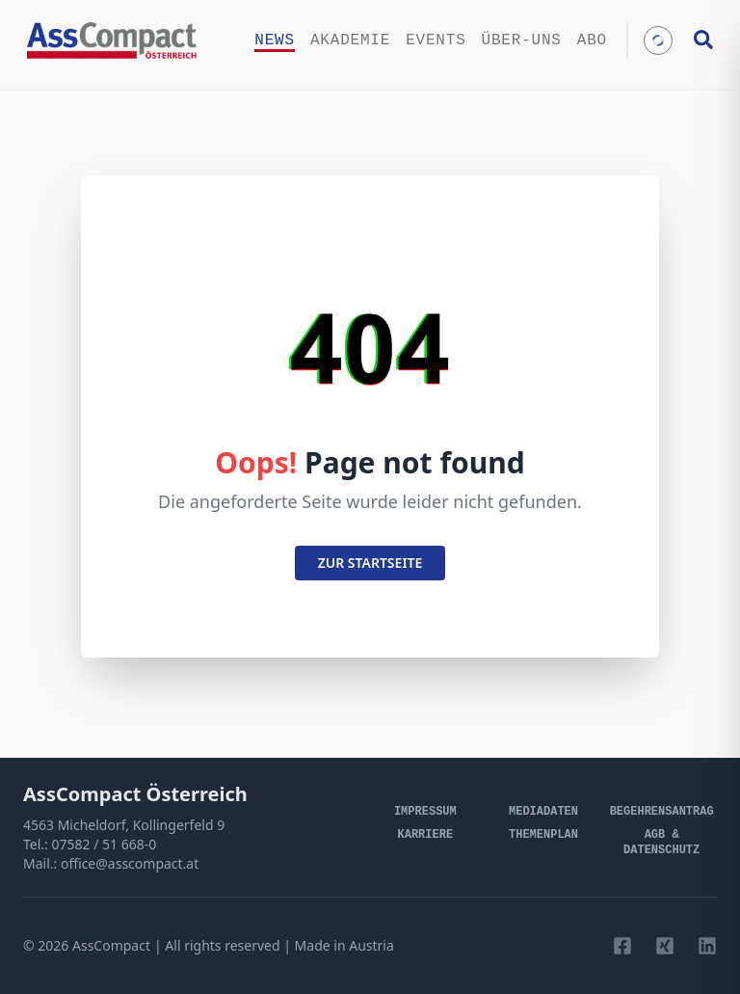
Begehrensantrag (662, 812)
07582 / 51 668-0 (103, 844)
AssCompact (111, 945)
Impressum (425, 812)
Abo (592, 40)
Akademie (350, 40)
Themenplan (543, 835)
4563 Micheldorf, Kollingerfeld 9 (124, 825)
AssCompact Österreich (135, 794)
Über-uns (522, 40)
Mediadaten (543, 812)
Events (435, 40)
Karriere (426, 835)
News (274, 40)
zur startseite (370, 562)
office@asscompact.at (129, 863)
